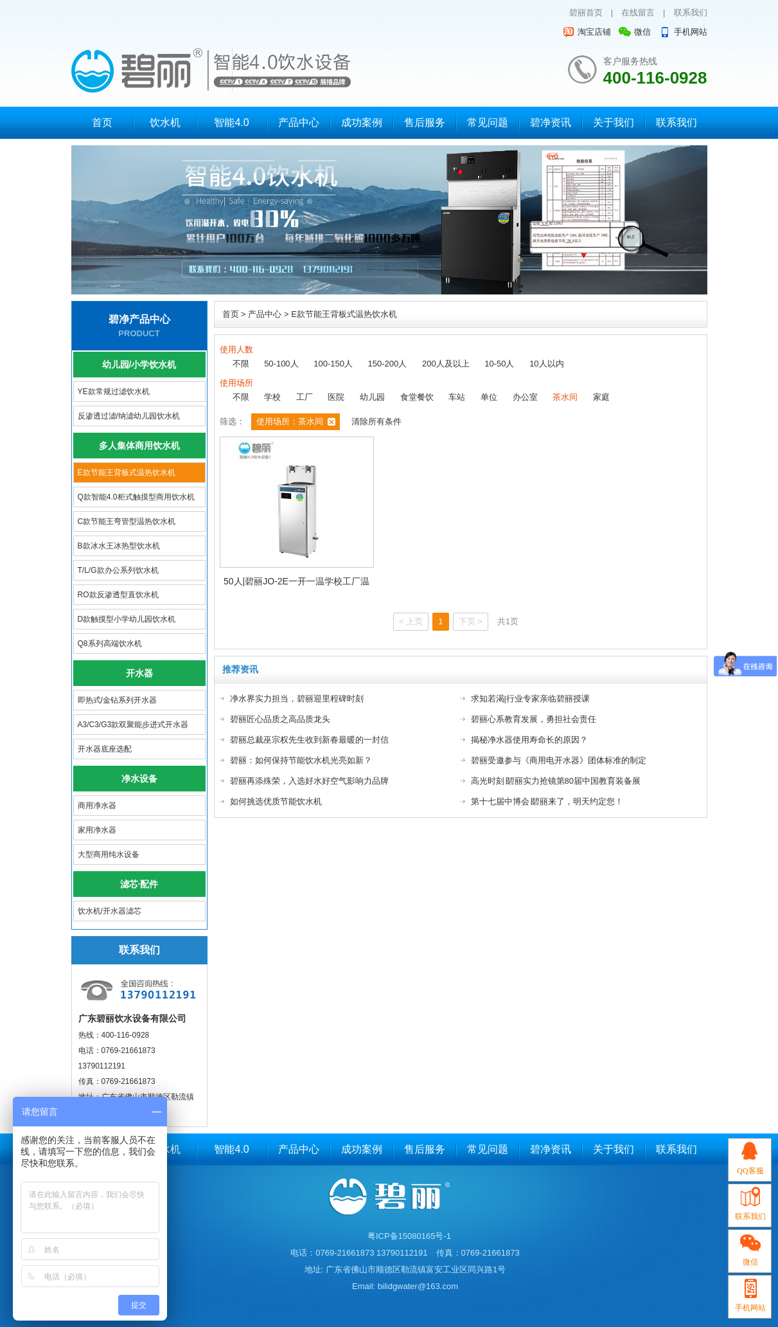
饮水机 (165, 122)
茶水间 (565, 397)
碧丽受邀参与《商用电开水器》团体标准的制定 (558, 760)
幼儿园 (372, 397)
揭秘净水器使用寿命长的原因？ (529, 740)
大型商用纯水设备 (108, 854)
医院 (336, 397)
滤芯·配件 (139, 884)
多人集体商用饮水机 (139, 445)
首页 (102, 122)
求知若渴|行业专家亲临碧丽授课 (530, 698)
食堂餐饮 (417, 397)
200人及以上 (446, 363)
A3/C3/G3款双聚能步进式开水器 (133, 724)
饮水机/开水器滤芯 (109, 911)
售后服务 (424, 122)
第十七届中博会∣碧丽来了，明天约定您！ (547, 801)
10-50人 (499, 363)
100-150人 (333, 363)
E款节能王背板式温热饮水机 (126, 472)
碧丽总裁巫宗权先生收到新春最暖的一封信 (309, 740)
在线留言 (638, 12)
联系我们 (690, 12)
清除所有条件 (376, 421)
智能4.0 (231, 122)
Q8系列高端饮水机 (110, 643)
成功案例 (361, 122)
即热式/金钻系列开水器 (117, 700)
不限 (241, 363)
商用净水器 (97, 805)
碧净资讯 (550, 122)
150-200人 (387, 363)
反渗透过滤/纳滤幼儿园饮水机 (129, 415)
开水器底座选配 (105, 749)
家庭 (601, 397)
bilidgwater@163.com (418, 1286)
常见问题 (487, 122)
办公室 (525, 397)
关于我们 (613, 122)
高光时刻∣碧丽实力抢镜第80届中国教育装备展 (556, 781)
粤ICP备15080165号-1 (409, 1236)
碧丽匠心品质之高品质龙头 (280, 719)
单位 (489, 397)
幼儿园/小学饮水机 (139, 364)
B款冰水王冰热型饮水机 (119, 545)
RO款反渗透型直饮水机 (118, 594)
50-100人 (281, 363)
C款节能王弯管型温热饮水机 (127, 521)
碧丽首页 (586, 12)
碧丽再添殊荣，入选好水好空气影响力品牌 (309, 781)
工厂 (304, 397)
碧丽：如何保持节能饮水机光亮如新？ (301, 760)
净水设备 (139, 778)
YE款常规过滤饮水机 (114, 391)
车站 (456, 397)
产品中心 (298, 122)
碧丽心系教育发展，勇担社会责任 (533, 719)
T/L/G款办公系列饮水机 (118, 570)
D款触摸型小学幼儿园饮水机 (127, 619)
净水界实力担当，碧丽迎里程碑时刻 (297, 698)
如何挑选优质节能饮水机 (276, 801)
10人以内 (546, 363)
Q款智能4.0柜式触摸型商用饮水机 (136, 496)
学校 (272, 397)
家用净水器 (97, 830)
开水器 (139, 673)
